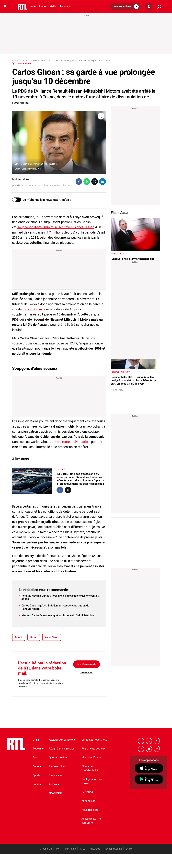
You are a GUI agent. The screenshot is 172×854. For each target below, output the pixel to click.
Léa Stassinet (18, 179)
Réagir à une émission (62, 748)
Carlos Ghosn (32, 309)
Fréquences (55, 775)
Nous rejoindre (89, 809)
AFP (29, 179)
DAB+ (129, 848)
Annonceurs (88, 800)
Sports (36, 775)
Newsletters (55, 793)
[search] (159, 7)
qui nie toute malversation (71, 442)
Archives (54, 784)
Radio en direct (57, 766)
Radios (43, 6)
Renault (18, 637)
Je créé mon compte (86, 664)
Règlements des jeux (93, 748)
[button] (125, 6)
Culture (37, 766)
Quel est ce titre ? (59, 757)
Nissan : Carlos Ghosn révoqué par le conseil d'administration (58, 615)
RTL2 (82, 848)
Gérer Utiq (87, 792)
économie (61, 469)
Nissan (33, 637)
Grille (53, 6)
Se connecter (86, 672)
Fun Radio (70, 848)
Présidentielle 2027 (120, 372)
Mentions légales (91, 757)
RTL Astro (95, 848)
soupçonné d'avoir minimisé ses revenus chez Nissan (55, 227)
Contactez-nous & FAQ (94, 739)
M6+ (58, 848)
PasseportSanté (113, 848)
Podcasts (65, 6)
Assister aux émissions (62, 739)
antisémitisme (118, 253)
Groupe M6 (46, 848)
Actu (33, 6)
